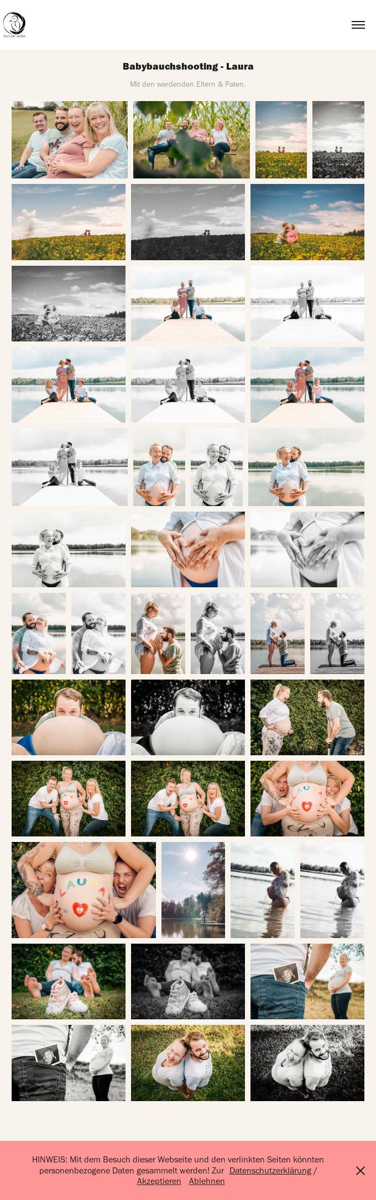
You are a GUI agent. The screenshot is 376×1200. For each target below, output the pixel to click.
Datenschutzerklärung (270, 1170)
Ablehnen (207, 1181)
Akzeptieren (159, 1181)
